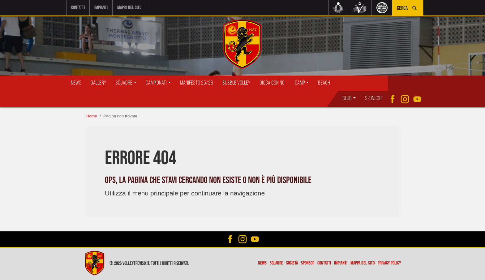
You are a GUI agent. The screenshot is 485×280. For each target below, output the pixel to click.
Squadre (276, 263)
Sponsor (373, 99)
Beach (324, 83)
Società (292, 263)
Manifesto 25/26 (196, 83)
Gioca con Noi (272, 83)
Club (349, 99)
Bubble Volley (236, 83)
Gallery (98, 83)
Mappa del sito (129, 8)
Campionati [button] (158, 83)
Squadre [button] (125, 83)
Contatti (78, 8)
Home (91, 116)
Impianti (101, 8)
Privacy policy (389, 263)
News (76, 83)
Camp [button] (302, 83)
